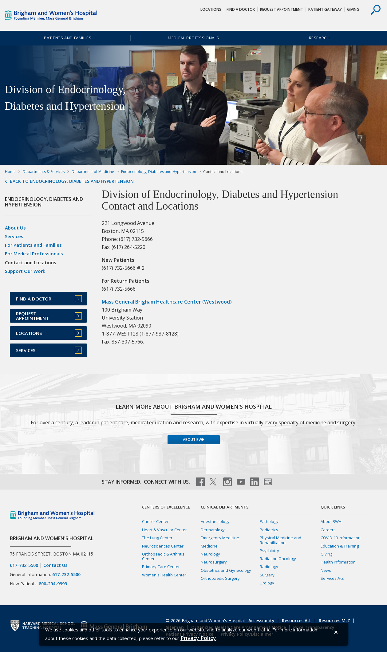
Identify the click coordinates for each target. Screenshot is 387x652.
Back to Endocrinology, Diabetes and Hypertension (72, 181)
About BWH (193, 439)
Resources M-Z (334, 620)
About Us (15, 228)
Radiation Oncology (278, 558)
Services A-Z (332, 578)
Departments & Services (44, 171)
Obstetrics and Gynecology (226, 570)
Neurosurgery (214, 562)
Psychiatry (269, 550)
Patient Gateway (325, 9)
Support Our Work (25, 271)
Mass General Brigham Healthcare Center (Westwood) (167, 301)
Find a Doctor (241, 9)
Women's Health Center (164, 575)
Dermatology (213, 529)
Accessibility (261, 620)
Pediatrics (269, 529)
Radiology (269, 566)
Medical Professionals (193, 38)
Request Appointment (281, 9)
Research (319, 38)
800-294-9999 (53, 584)
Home (10, 171)
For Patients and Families (33, 245)
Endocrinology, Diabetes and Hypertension (158, 171)
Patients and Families (67, 38)
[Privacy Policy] (198, 638)
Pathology (269, 521)
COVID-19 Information (341, 537)
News (326, 570)
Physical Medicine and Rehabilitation (280, 540)
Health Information (338, 562)
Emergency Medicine (220, 537)
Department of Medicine (93, 171)
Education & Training (340, 546)
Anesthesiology (215, 521)
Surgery (267, 575)
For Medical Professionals (34, 253)
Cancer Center (155, 521)
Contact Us (55, 565)
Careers (328, 529)
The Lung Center (157, 537)
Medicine (209, 546)
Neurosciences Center (163, 546)
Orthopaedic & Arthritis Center (163, 556)
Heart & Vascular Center (164, 529)
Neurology (210, 554)
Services (14, 236)
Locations (210, 9)
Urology (267, 583)
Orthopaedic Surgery (220, 578)
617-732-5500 (24, 565)
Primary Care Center (161, 566)
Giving (353, 9)
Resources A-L (296, 620)
